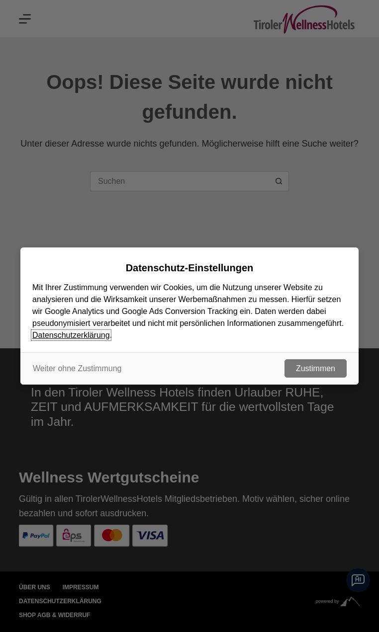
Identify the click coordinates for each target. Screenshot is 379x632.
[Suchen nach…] (179, 181)
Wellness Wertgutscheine (109, 477)
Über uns (34, 587)
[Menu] (25, 19)
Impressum (81, 587)
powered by (338, 601)
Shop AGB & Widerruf (54, 615)
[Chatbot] (358, 580)
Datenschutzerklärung (60, 601)
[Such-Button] (279, 181)
